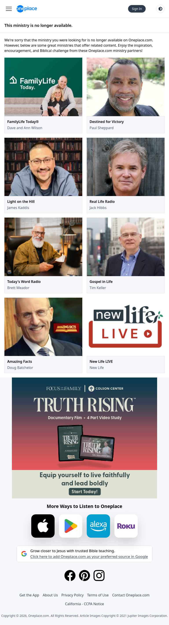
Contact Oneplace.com (131, 595)
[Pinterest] (84, 575)
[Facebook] (69, 575)
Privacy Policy (72, 595)
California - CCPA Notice (84, 603)
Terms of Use (98, 595)
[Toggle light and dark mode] (160, 9)
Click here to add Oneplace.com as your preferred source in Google (89, 556)
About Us (50, 595)
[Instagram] (99, 575)
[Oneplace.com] (27, 9)
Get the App (29, 595)
